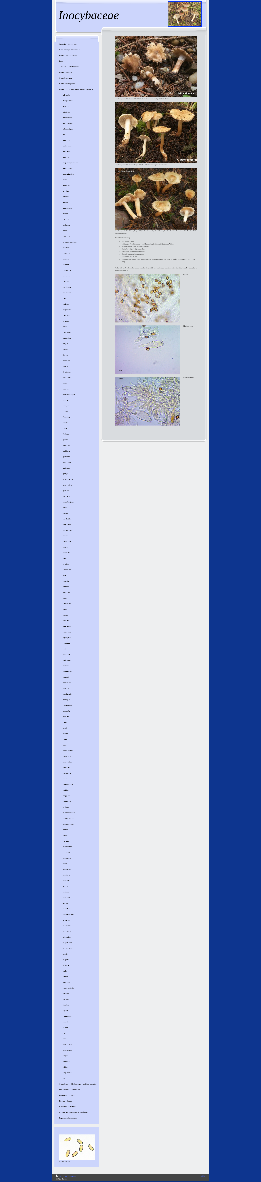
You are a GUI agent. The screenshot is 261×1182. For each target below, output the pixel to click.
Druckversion (62, 1176)
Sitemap (73, 1176)
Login (203, 1176)
